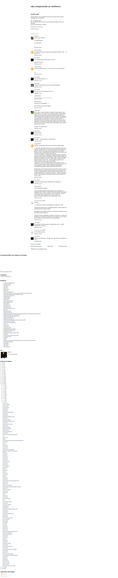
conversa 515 (5, 474)
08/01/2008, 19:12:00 (38, 134)
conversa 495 (5, 529)
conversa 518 (5, 467)
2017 (3, 370)
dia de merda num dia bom (8, 517)
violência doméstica (7, 341)
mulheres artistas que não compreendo (11, 314)
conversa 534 (5, 415)
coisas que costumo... (7, 419)
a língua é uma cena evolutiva (8, 449)
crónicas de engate (7, 300)
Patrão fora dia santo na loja (9, 328)
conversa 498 (5, 522)
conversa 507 (5, 495)
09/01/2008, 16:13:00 (38, 233)
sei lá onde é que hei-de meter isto (10, 335)
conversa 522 (5, 458)
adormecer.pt (6, 285)
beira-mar (5, 289)
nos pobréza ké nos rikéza (7, 424)
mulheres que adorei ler (8, 318)
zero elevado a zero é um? (8, 546)
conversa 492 (5, 540)
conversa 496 (5, 528)
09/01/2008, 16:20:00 (38, 241)
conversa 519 (5, 464)
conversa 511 (5, 483)
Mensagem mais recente (36, 246)
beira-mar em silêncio (7, 489)
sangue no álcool (6, 561)
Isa (35, 36)
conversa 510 (5, 488)
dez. (4, 385)
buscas (5, 290)
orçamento (6, 326)
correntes (5, 299)
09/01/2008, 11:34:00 (38, 197)
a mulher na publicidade (8, 282)
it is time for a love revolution (8, 412)
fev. (3, 400)
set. (3, 389)
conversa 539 (5, 403)
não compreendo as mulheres (46, 6)
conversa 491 (5, 541)
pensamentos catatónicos (8, 330)
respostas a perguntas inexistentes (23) (10, 434)
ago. (4, 391)
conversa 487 (5, 552)
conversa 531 (5, 425)
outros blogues (6, 327)
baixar (5, 287)
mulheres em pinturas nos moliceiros (10, 316)
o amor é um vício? (6, 461)
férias (5, 309)
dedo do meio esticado (7, 428)
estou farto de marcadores (8, 308)
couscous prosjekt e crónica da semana (10, 555)
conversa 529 (5, 437)
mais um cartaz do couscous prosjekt (10, 549)
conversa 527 (5, 444)
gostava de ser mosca (7, 543)
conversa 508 (5, 492)
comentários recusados (8, 295)
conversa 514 (5, 477)
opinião (5, 325)
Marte (35, 83)
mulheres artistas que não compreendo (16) (11, 480)
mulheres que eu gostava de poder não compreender (14, 319)
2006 (3, 568)
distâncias (4, 452)
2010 (3, 380)
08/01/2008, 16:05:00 (38, 47)
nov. (4, 386)
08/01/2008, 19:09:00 (38, 107)
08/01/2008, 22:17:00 (38, 183)
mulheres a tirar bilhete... (7, 485)
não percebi (5, 455)
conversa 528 (5, 441)
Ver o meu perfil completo (12, 354)
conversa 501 (5, 514)
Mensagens (4, 573)
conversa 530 (5, 432)
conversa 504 (5, 507)
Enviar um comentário (36, 244)
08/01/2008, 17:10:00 (38, 80)
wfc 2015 (5, 344)
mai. (4, 395)
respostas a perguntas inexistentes (10, 332)
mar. (4, 398)
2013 (3, 376)
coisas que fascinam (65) (7, 431)
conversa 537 (5, 409)
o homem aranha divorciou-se (8, 513)
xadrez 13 (4, 468)
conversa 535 (5, 413)
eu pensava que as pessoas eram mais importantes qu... (13, 440)
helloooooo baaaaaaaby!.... (8, 532)
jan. (3, 401)
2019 (3, 367)
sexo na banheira (6, 519)
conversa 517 (5, 470)
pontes (4, 494)
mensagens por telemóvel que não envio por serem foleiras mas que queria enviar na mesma (21, 313)
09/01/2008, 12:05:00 (38, 219)
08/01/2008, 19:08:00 (38, 98)
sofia (4, 337)
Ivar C (35, 57)
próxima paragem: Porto (7, 534)
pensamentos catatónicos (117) (8, 421)
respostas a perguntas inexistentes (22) (10, 508)
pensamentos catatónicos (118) (8, 416)
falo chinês (5, 538)
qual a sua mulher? (6, 404)
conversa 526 (5, 446)
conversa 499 (5, 520)
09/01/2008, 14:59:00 (38, 227)
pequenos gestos (6, 564)
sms (3, 435)
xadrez (5, 345)
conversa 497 (5, 526)
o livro (5, 323)
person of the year (7, 331)
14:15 (42, 26)
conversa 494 (5, 535)
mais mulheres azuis (6, 498)
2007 (3, 567)
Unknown (36, 50)
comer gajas (5, 525)
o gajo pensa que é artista (8, 322)
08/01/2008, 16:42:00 (38, 74)
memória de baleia (7, 312)
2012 (3, 377)
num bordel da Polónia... (7, 501)
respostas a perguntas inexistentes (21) (10, 531)
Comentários (4, 576)
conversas (37, 28)
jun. (3, 394)
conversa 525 (5, 447)
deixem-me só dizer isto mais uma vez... (10, 450)
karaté (4, 443)
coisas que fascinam (7, 291)
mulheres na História (7, 317)
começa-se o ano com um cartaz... (9, 565)
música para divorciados (8, 321)
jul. (3, 392)
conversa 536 (5, 410)
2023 (3, 364)
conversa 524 (5, 453)
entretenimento (6, 307)
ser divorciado (6, 336)
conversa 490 (5, 544)
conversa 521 (5, 459)
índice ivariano (6, 310)
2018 (3, 368)
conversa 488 (5, 550)
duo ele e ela (6, 305)
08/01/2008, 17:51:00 (38, 93)
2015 (3, 373)
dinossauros (5, 558)
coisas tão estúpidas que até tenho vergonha (12, 294)
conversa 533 (5, 418)
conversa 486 (5, 556)
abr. (3, 397)
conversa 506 (5, 497)
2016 (3, 371)
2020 (3, 365)
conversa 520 (5, 462)
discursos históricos (7, 302)
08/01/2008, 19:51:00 (38, 177)
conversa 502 (5, 511)
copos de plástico (6, 465)
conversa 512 (5, 482)
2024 (3, 362)
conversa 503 (5, 510)
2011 (3, 379)
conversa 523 (5, 456)
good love (4, 476)
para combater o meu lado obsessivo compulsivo (12, 486)
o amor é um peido (6, 562)
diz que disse (6, 304)
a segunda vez (6, 284)
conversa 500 (5, 516)
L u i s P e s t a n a (38, 200)
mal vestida (5, 523)
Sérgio (35, 110)
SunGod (36, 143)
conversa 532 (5, 422)
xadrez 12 (4, 471)
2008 (3, 383)
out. (3, 388)
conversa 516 (5, 473)
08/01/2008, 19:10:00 (38, 128)
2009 (3, 382)
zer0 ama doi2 (6, 346)
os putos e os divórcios (7, 504)
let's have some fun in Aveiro (8, 553)
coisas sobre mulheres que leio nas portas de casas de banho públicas (17, 293)
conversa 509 (5, 491)
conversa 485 (5, 559)
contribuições (6, 296)
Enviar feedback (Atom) (41, 249)
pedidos (4, 438)
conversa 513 (5, 479)
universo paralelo (6, 407)
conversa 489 (5, 547)
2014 (3, 374)
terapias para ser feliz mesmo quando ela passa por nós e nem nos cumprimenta (19, 340)
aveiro (5, 286)
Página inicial (50, 246)
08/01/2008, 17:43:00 (38, 86)
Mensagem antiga (63, 246)
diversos (5, 303)
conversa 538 (5, 406)
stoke (5, 339)
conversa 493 (35, 14)
